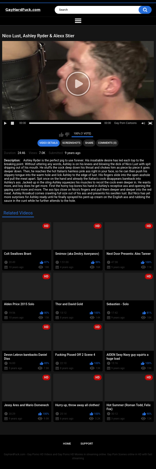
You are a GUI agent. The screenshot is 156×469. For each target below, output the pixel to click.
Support (86, 443)
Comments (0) (107, 142)
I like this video (61, 134)
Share (89, 142)
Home (67, 443)
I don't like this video (67, 134)
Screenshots (71, 142)
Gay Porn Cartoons (125, 123)
